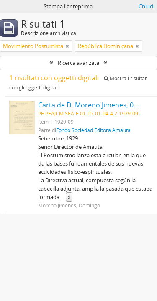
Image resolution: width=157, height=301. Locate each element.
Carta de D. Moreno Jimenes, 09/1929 (96, 105)
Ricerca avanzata (78, 62)
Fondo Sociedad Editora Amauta (93, 130)
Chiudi (146, 6)
